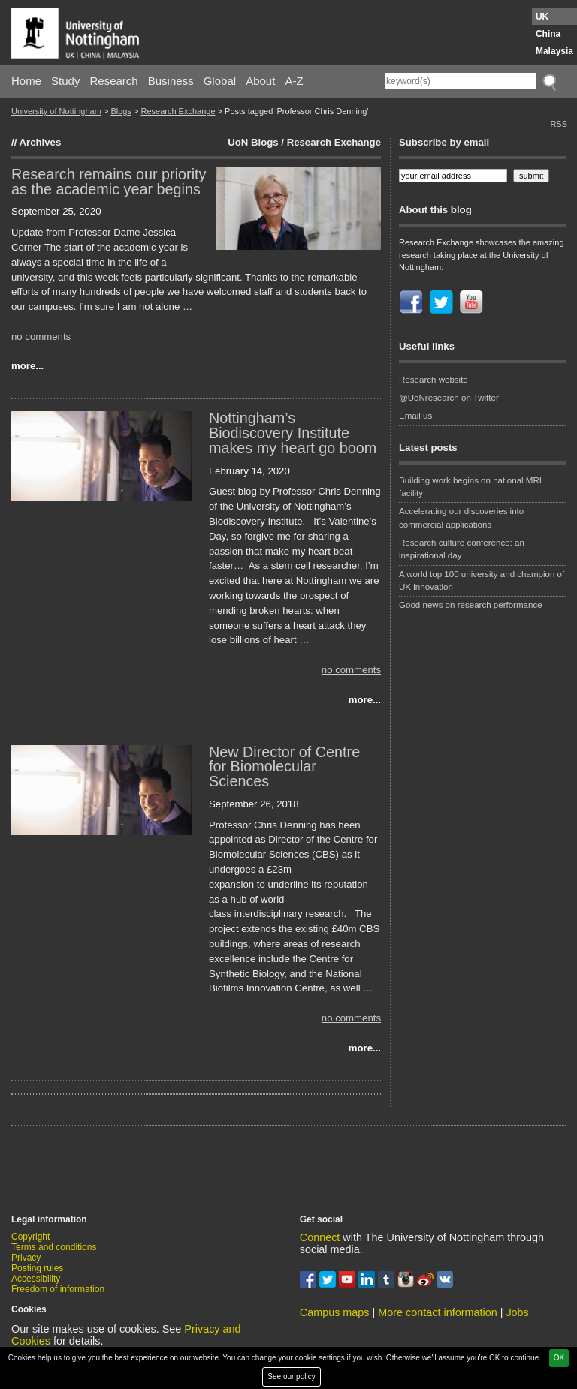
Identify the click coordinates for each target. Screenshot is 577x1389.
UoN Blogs (253, 142)
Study (65, 80)
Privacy (26, 1257)
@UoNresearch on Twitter (449, 397)
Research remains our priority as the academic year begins (108, 181)
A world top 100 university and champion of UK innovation (481, 580)
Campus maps (335, 1312)
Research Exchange (177, 111)
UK (542, 16)
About (260, 80)
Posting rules (37, 1268)
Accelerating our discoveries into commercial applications (461, 517)
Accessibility (35, 1278)
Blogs (120, 111)
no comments (41, 336)
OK (559, 1358)
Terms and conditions (53, 1247)
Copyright (30, 1236)
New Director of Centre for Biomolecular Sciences (284, 767)
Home (26, 80)
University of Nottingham (56, 111)
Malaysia (554, 51)
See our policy (291, 1376)
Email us (415, 415)
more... (27, 365)
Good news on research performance (472, 604)
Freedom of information (57, 1289)
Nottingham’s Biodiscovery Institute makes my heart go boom (292, 433)
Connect (320, 1237)
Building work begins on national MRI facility (470, 487)
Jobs (517, 1312)
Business (171, 80)
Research (114, 80)
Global (220, 80)
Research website (433, 379)
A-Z (294, 80)
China (548, 34)
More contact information (437, 1312)
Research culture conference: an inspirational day (461, 549)
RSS (558, 123)
